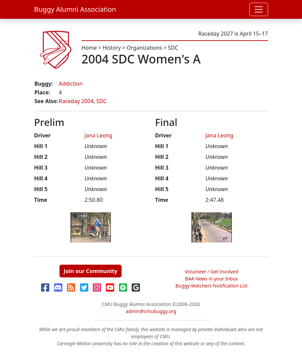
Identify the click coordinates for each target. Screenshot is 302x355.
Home (89, 47)
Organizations (144, 47)
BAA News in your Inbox (211, 278)
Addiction (71, 83)
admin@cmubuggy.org (151, 311)
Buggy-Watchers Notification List (211, 285)
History (112, 47)
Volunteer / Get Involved (212, 271)
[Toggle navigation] (258, 9)
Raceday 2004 (76, 101)
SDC (173, 47)
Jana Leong (99, 135)
